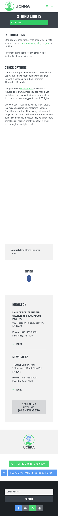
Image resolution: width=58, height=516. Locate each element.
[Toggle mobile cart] (46, 5)
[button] (29, 344)
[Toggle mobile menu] (52, 5)
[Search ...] (29, 22)
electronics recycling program (35, 43)
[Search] (12, 22)
